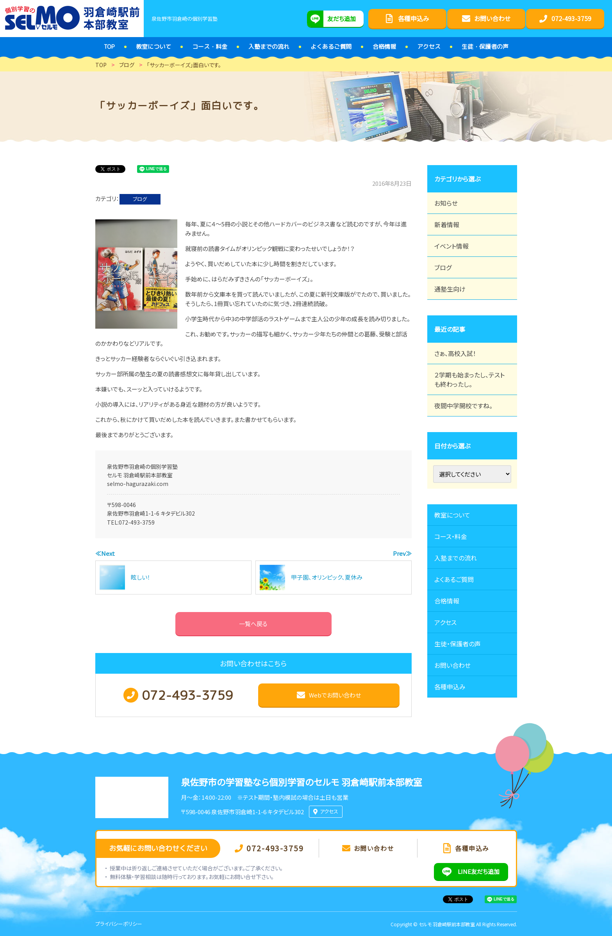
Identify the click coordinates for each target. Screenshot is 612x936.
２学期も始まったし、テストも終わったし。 (469, 379)
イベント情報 (451, 246)
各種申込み (450, 686)
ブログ (140, 199)
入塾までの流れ (455, 557)
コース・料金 (450, 536)
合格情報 (446, 600)
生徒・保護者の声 (457, 643)
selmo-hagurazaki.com (137, 484)
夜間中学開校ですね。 (463, 405)
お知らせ (446, 203)
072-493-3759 (137, 522)
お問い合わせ (452, 665)
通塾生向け (450, 289)
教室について (452, 515)
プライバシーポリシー (118, 923)
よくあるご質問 (454, 579)
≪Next (105, 553)
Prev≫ (402, 553)
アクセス (445, 622)
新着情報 (446, 224)
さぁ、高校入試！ (455, 353)
